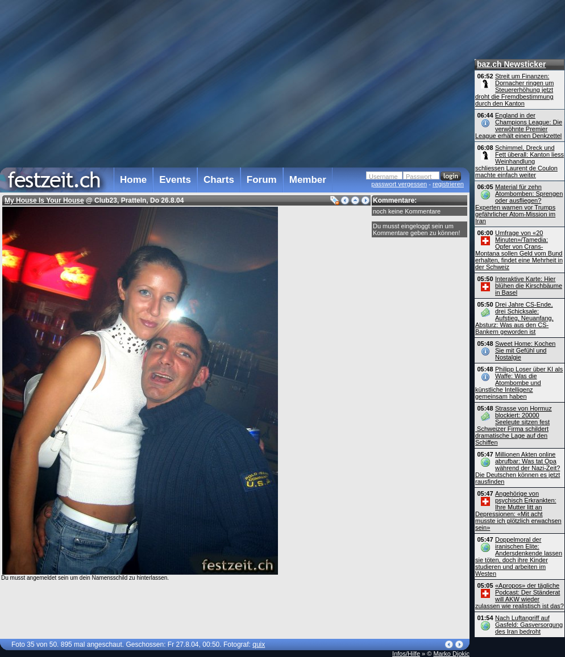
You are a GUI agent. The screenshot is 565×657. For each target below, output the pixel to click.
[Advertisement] (232, 81)
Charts (218, 179)
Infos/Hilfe (406, 653)
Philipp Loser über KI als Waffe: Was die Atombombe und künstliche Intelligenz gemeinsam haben (519, 383)
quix (258, 644)
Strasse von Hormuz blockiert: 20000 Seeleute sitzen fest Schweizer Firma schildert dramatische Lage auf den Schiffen (513, 425)
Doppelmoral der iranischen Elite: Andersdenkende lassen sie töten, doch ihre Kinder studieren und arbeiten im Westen (518, 556)
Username (383, 176)
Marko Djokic (451, 653)
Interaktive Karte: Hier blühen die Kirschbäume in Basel (528, 285)
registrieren (448, 184)
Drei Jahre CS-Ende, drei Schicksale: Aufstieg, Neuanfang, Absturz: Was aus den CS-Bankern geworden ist (514, 318)
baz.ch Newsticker (511, 64)
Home (133, 179)
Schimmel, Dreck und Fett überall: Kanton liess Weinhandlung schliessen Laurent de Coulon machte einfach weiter (519, 161)
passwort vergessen (399, 184)
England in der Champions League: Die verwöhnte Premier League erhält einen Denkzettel (518, 125)
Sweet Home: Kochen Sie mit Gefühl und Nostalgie (525, 350)
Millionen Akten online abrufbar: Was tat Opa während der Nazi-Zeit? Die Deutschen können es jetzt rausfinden (517, 468)
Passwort (418, 176)
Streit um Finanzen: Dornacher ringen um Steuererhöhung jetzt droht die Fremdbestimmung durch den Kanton (514, 90)
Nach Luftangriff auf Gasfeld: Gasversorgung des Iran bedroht (529, 624)
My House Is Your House (44, 200)
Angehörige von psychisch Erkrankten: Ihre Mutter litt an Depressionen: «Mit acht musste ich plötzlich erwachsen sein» (518, 510)
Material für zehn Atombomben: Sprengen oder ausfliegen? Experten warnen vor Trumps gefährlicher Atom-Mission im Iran (519, 203)
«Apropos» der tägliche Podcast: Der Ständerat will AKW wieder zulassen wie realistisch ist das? (519, 595)
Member (307, 179)
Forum (262, 179)
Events (175, 179)
